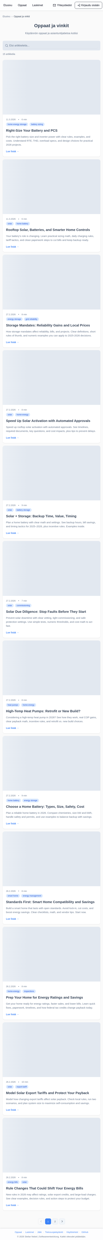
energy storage (14, 319)
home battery (22, 224)
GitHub (85, 1232)
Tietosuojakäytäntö (54, 1232)
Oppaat (18, 1232)
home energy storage (17, 124)
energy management (32, 896)
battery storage (23, 510)
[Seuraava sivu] (62, 1221)
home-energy (22, 414)
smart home (13, 896)
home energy (28, 705)
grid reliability (31, 319)
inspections (29, 991)
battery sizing (37, 124)
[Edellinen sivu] (41, 1221)
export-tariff (22, 1087)
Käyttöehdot (72, 1232)
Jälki (39, 1232)
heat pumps (13, 705)
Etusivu (6, 16)
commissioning (23, 605)
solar (10, 224)
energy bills (13, 1182)
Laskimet (29, 1232)
